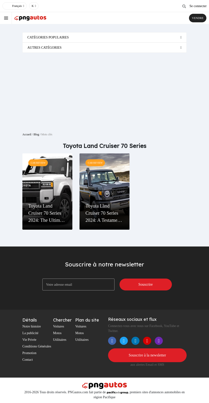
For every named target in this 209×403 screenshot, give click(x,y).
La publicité (30, 333)
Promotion (29, 353)
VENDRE (198, 18)
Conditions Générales (36, 346)
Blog (36, 134)
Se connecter (198, 6)
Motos (57, 333)
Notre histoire (31, 326)
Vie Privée (29, 339)
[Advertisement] (104, 90)
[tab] (104, 37)
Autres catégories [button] (44, 47)
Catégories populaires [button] (48, 37)
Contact (27, 359)
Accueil (26, 134)
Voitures (58, 326)
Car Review (38, 162)
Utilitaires (59, 339)
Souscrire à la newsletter (147, 355)
